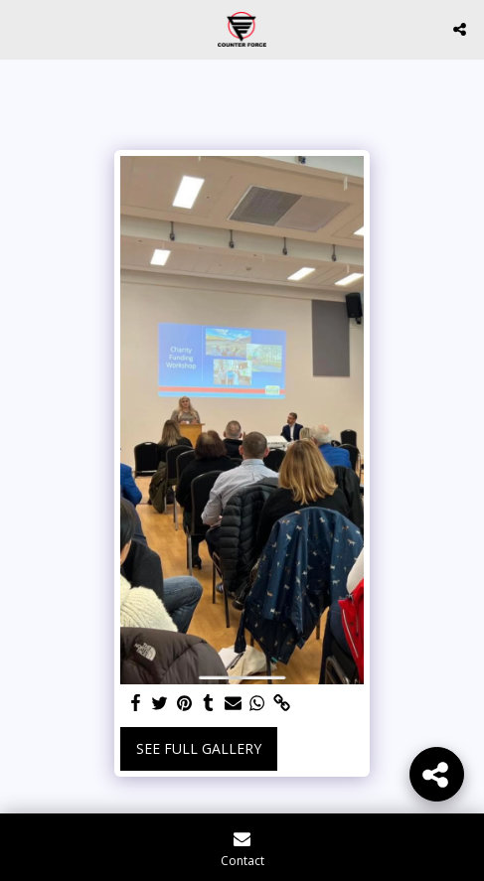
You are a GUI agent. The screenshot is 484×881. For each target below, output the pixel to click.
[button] (22, 28)
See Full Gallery (198, 748)
